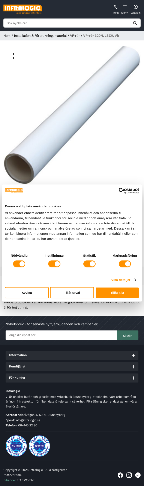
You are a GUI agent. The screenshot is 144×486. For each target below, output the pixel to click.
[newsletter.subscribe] (61, 335)
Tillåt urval (72, 293)
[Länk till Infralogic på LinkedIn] (138, 475)
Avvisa (27, 293)
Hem (6, 36)
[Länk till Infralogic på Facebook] (120, 475)
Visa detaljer (120, 279)
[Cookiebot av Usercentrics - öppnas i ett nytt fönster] (120, 191)
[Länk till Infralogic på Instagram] (129, 475)
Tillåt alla (117, 293)
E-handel (9, 480)
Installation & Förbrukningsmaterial (40, 36)
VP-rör (75, 36)
